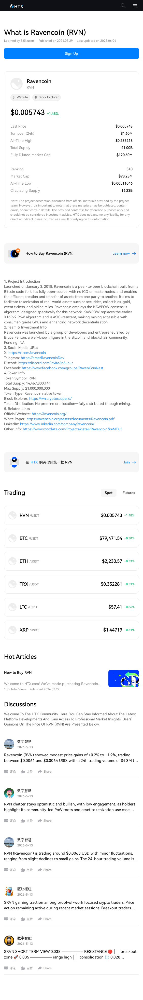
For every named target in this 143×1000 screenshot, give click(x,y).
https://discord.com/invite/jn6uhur (45, 363)
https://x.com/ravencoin (27, 353)
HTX (34, 462)
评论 (13, 771)
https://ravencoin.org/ (49, 414)
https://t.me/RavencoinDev (42, 358)
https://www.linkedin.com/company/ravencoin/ (57, 424)
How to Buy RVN (18, 672)
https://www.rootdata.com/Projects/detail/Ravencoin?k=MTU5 (72, 429)
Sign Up (71, 53)
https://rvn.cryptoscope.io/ (50, 398)
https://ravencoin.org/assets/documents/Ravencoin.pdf (70, 419)
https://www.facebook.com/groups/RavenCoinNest (62, 368)
